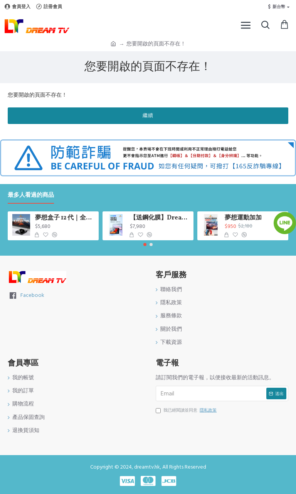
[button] (144, 244)
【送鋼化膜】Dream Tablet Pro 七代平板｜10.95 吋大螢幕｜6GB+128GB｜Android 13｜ (160, 218)
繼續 (148, 115)
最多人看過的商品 (31, 195)
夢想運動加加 (243, 218)
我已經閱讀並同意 (187, 410)
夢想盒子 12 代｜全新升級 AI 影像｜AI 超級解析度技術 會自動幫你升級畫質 (65, 218)
